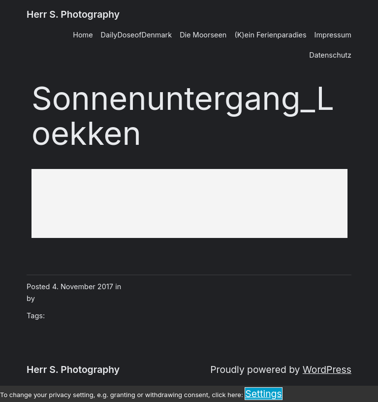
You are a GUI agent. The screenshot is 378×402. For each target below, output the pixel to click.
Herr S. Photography (73, 14)
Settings (263, 394)
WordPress (327, 369)
